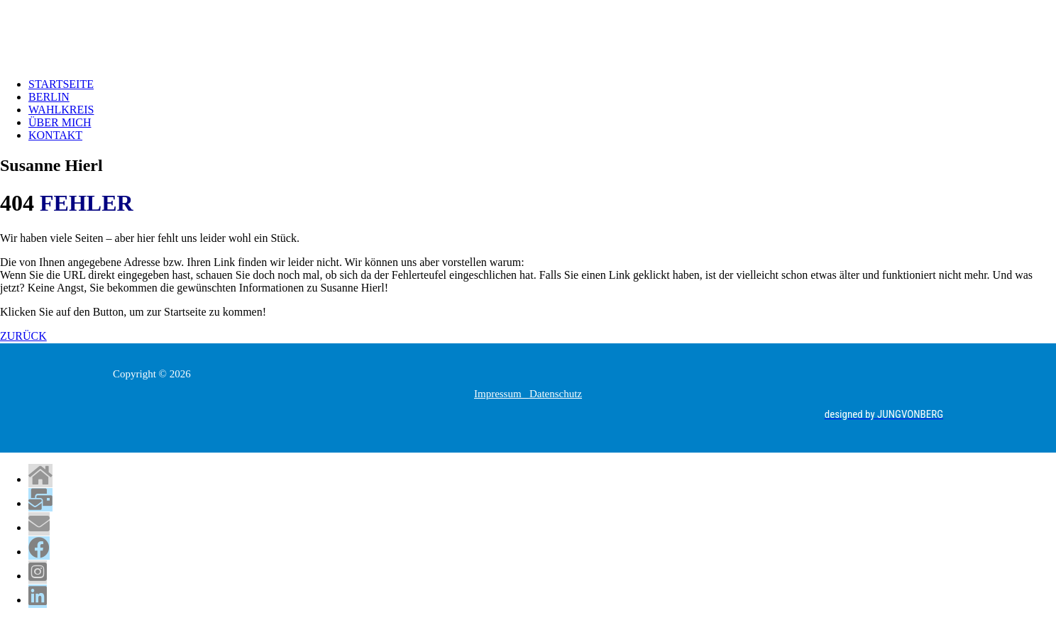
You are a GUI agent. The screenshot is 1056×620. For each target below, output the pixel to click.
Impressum (501, 393)
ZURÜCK (23, 336)
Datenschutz (555, 393)
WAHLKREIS (61, 110)
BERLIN (49, 97)
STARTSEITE (61, 84)
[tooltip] (40, 475)
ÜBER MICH (59, 122)
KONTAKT (55, 135)
